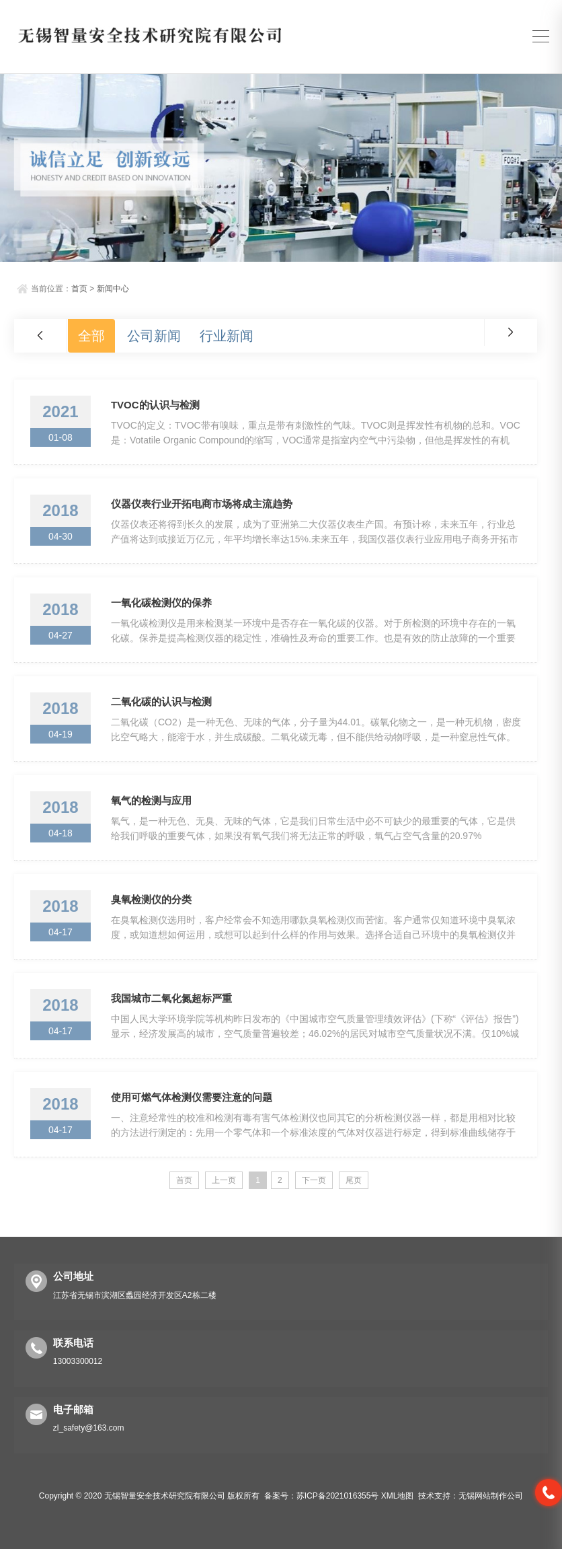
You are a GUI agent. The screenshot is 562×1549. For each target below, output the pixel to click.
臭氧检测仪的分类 (151, 899)
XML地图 (397, 1496)
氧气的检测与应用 (151, 800)
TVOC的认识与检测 (155, 404)
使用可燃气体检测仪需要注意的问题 (191, 1097)
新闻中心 (113, 288)
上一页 (224, 1180)
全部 (91, 335)
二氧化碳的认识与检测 (161, 701)
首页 (79, 288)
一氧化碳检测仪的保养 (161, 602)
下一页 (314, 1180)
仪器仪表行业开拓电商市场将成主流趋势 (201, 503)
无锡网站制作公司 (490, 1496)
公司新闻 (154, 335)
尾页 (354, 1180)
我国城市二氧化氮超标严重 (171, 998)
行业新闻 (226, 335)
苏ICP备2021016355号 (337, 1496)
